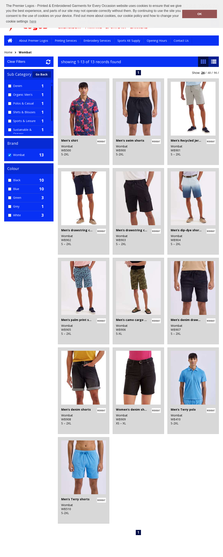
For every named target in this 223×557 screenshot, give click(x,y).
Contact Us (181, 41)
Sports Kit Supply (128, 41)
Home (8, 52)
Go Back (42, 74)
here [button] (33, 21)
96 (215, 73)
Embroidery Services (97, 41)
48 (209, 73)
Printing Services (66, 41)
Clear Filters (16, 61)
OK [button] (199, 14)
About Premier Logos (33, 41)
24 (202, 73)
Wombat (25, 52)
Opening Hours (157, 41)
